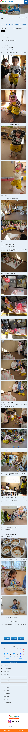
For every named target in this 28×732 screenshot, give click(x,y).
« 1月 (7, 658)
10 (7, 653)
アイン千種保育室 (4, 699)
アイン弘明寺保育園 (5, 690)
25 (10, 656)
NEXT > (20, 638)
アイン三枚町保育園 (5, 671)
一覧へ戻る (14, 638)
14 (20, 653)
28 (20, 656)
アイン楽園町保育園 (5, 674)
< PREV (7, 638)
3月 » (20, 658)
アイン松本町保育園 (5, 696)
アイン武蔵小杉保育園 (5, 677)
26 (14, 656)
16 (4, 654)
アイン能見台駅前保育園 (6, 702)
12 (14, 653)
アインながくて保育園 (5, 684)
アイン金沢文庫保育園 (5, 693)
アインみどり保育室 (5, 687)
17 (7, 654)
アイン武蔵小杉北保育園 (6, 668)
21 (20, 654)
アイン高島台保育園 (5, 680)
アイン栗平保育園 (4, 665)
